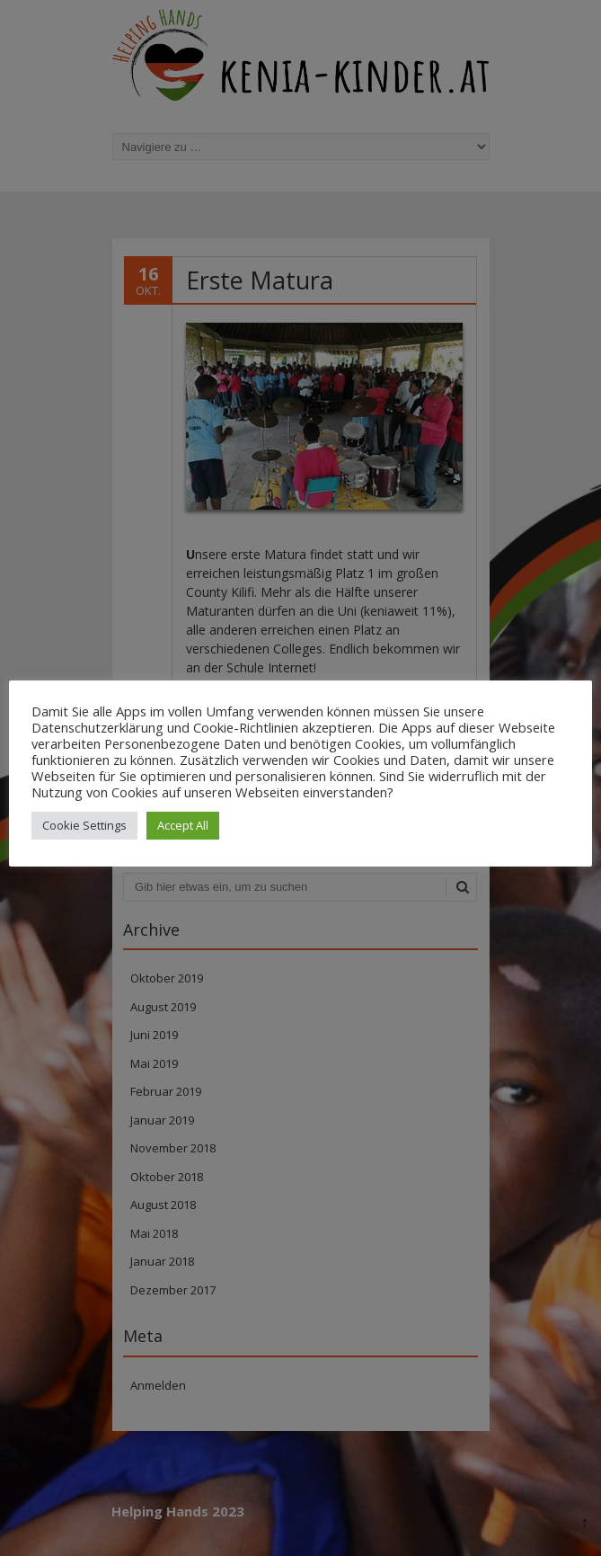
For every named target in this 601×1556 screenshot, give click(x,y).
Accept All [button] (182, 825)
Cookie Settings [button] (84, 825)
